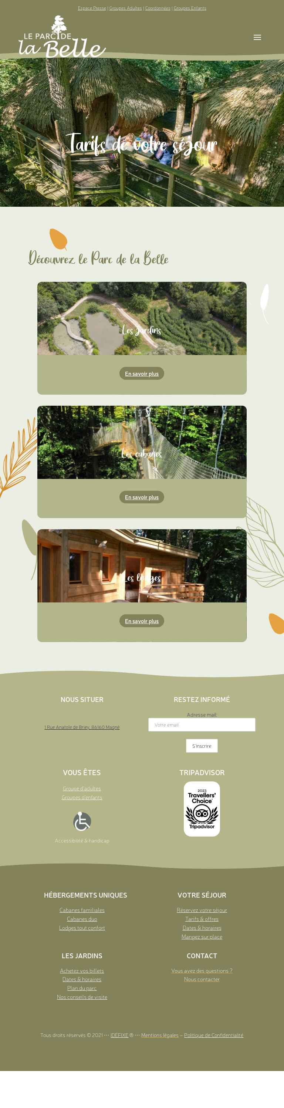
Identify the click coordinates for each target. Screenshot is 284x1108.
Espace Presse (92, 8)
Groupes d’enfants (82, 797)
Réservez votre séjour (202, 909)
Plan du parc (82, 988)
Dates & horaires (202, 927)
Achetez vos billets (82, 970)
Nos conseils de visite (82, 996)
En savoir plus (142, 373)
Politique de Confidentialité (213, 1034)
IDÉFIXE (119, 1034)
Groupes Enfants (190, 8)
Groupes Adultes (125, 8)
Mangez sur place (202, 936)
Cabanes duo (82, 918)
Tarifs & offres (202, 918)
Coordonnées (157, 8)
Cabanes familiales (82, 909)
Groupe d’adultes (82, 788)
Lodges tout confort (82, 927)
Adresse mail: (202, 721)
